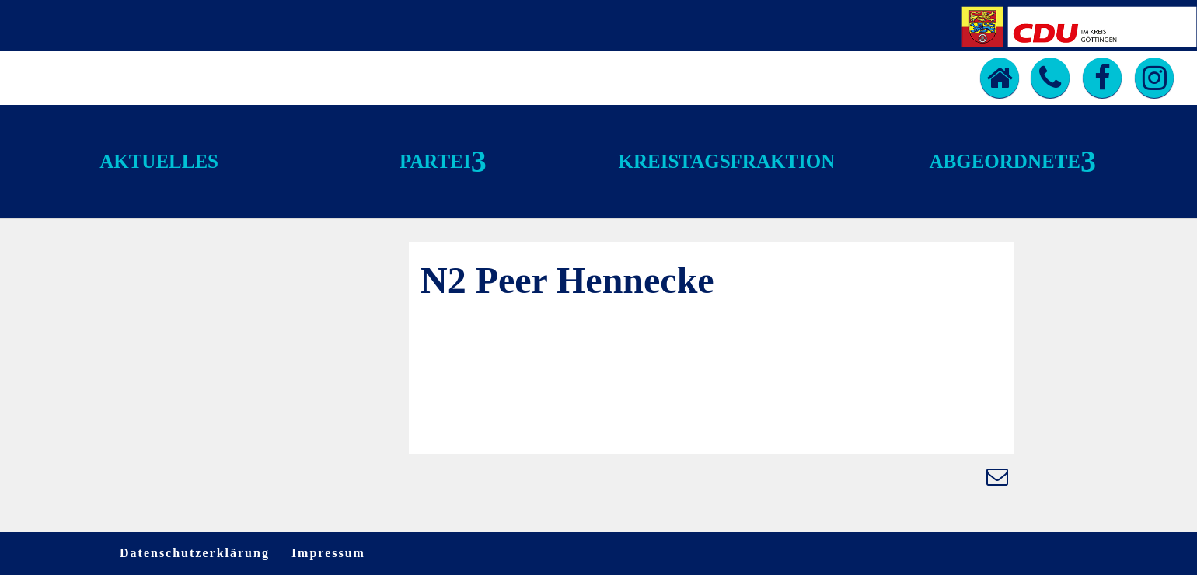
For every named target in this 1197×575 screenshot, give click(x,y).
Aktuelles (158, 161)
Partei (435, 161)
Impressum (328, 552)
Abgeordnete (1005, 161)
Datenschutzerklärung (195, 552)
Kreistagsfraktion (727, 161)
